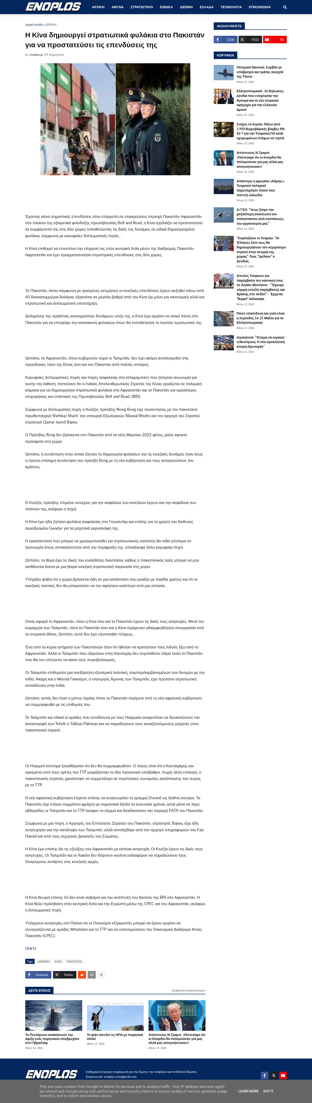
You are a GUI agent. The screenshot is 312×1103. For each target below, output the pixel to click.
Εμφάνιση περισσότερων (188, 990)
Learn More (248, 1091)
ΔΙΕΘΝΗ (51, 24)
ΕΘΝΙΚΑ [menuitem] (166, 7)
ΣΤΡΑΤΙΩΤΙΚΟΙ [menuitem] (142, 7)
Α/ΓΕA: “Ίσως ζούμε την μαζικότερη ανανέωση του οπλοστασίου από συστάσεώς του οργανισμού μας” (260, 216)
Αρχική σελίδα (34, 24)
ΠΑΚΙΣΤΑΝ (74, 961)
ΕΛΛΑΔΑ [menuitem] (206, 7)
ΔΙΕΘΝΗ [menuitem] (186, 7)
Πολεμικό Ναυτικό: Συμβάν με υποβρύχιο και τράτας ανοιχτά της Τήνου (260, 71)
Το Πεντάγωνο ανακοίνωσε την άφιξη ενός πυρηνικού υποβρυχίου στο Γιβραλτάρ (52, 1039)
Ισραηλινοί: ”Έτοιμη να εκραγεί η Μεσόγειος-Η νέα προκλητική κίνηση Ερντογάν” (261, 341)
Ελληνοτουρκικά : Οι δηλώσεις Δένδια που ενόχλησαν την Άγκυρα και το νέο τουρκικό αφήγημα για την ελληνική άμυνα (260, 100)
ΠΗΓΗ (30, 948)
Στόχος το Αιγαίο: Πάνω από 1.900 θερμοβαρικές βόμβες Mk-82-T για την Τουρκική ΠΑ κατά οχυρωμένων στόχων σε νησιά (261, 131)
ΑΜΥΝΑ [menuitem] (117, 7)
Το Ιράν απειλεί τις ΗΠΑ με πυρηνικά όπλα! (115, 1037)
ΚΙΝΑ (58, 961)
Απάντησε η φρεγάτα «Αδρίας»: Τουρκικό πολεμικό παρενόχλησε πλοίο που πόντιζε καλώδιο (261, 188)
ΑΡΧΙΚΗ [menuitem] (98, 7)
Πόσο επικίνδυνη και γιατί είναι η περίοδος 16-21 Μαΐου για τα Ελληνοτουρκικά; (261, 317)
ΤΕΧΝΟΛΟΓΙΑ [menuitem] (231, 7)
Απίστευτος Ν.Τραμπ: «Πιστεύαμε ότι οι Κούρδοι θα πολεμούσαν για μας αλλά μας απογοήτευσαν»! (176, 1039)
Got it (268, 1091)
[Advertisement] (103, 194)
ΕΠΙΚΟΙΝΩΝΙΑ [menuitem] (260, 7)
